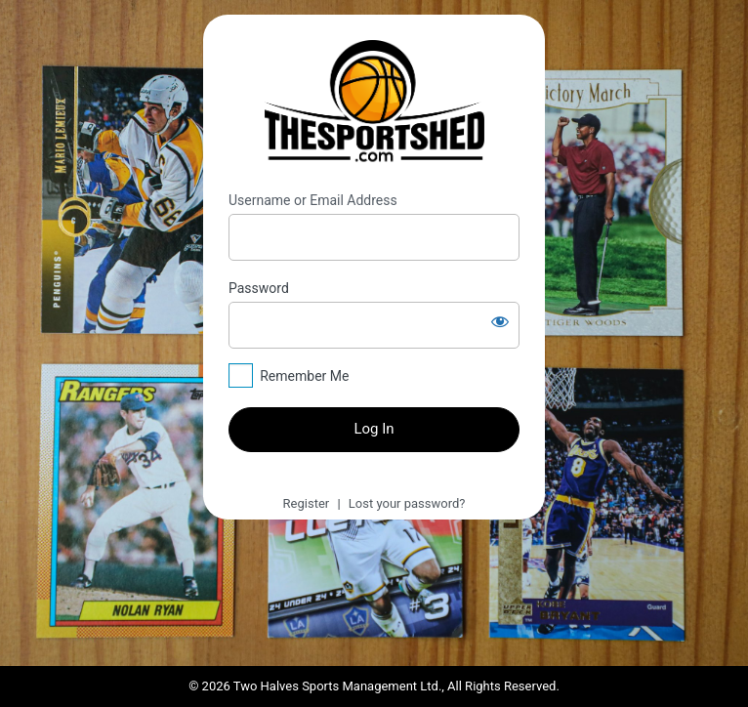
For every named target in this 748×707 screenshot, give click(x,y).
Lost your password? (407, 503)
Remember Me (304, 376)
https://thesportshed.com (374, 103)
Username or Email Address (313, 200)
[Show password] (499, 321)
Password (259, 288)
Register (306, 503)
